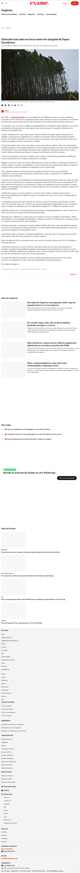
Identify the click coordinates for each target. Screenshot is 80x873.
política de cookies (25, 871)
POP (2, 699)
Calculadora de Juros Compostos (11, 728)
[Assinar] (65, 3)
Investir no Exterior (7, 755)
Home (2, 28)
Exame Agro (5, 687)
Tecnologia (4, 690)
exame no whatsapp (10, 469)
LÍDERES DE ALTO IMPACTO (9, 640)
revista (6, 790)
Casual (3, 677)
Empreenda (7, 820)
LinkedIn (4, 835)
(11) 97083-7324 (9, 865)
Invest (3, 663)
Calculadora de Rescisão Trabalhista (12, 724)
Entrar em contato (7, 849)
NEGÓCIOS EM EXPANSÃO (9, 14)
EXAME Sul (4, 742)
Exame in (7, 797)
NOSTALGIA (40, 14)
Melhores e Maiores (7, 776)
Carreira (3, 647)
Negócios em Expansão (8, 782)
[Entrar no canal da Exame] (67, 478)
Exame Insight (5, 656)
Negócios (7, 10)
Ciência (3, 696)
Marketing (4, 680)
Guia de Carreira (6, 715)
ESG (2, 653)
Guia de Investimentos (8, 712)
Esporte (3, 683)
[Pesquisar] (6, 3)
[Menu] (2, 3)
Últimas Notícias (6, 637)
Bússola (11, 573)
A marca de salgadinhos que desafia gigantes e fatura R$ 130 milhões (27, 429)
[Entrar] (75, 3)
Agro (5, 816)
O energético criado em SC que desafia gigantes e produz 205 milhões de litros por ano (33, 434)
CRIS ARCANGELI (51, 14)
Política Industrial (6, 768)
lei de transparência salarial (55, 871)
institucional (5, 871)
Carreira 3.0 (7, 800)
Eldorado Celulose (40, 269)
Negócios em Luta (6, 765)
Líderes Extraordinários (8, 761)
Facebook (4, 841)
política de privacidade (38, 871)
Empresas (23, 269)
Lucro (30, 269)
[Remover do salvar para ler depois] (22, 105)
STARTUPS (22, 14)
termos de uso (15, 871)
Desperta (6, 804)
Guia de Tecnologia (7, 709)
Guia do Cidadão (6, 706)
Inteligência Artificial (7, 660)
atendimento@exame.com (9, 858)
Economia (4, 650)
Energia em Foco (6, 752)
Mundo (3, 674)
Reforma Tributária (7, 758)
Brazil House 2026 (7, 739)
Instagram (4, 838)
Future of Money (6, 693)
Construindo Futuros (7, 749)
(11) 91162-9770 (9, 851)
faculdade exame (10, 786)
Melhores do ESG (6, 779)
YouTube (4, 832)
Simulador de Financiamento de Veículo (13, 731)
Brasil (3, 644)
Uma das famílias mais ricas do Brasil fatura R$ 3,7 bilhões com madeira (28, 439)
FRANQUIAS (31, 14)
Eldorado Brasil (17, 117)
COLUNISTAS (5, 669)
